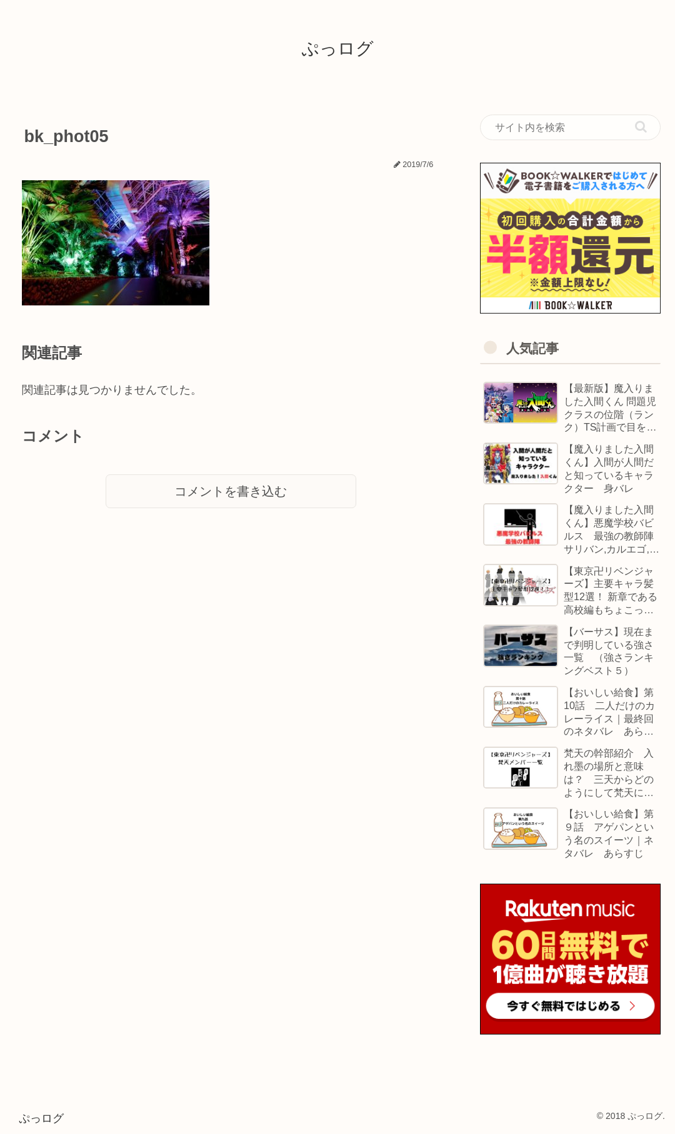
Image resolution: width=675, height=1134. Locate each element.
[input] (570, 128)
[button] (641, 127)
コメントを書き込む (230, 491)
